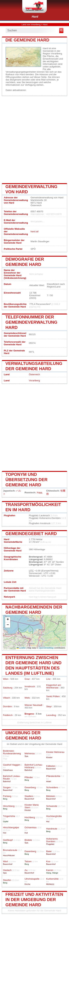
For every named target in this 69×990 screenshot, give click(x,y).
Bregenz (29, 713)
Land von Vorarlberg (31, 24)
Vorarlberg (34, 380)
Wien (5, 679)
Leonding (51, 715)
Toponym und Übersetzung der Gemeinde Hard (26, 479)
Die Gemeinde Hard (27, 40)
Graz (27, 679)
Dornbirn (7, 706)
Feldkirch (8, 715)
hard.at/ (34, 231)
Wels (27, 697)
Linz (48, 679)
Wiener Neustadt (33, 705)
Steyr (49, 706)
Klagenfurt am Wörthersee (53, 686)
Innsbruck (30, 686)
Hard (35, 16)
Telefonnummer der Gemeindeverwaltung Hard (31, 322)
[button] (7, 619)
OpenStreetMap (46, 648)
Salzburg (7, 687)
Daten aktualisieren (16, 90)
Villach (6, 697)
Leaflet (21, 648)
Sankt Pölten (53, 696)
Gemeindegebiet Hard (31, 533)
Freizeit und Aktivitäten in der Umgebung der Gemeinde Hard (34, 899)
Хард (39, 492)
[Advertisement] (34, 139)
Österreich (34, 374)
